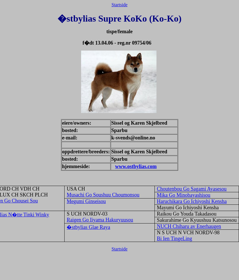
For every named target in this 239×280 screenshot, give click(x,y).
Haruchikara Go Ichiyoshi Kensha (191, 201)
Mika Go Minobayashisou (183, 195)
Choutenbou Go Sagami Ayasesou (191, 189)
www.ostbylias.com (135, 166)
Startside (119, 4)
